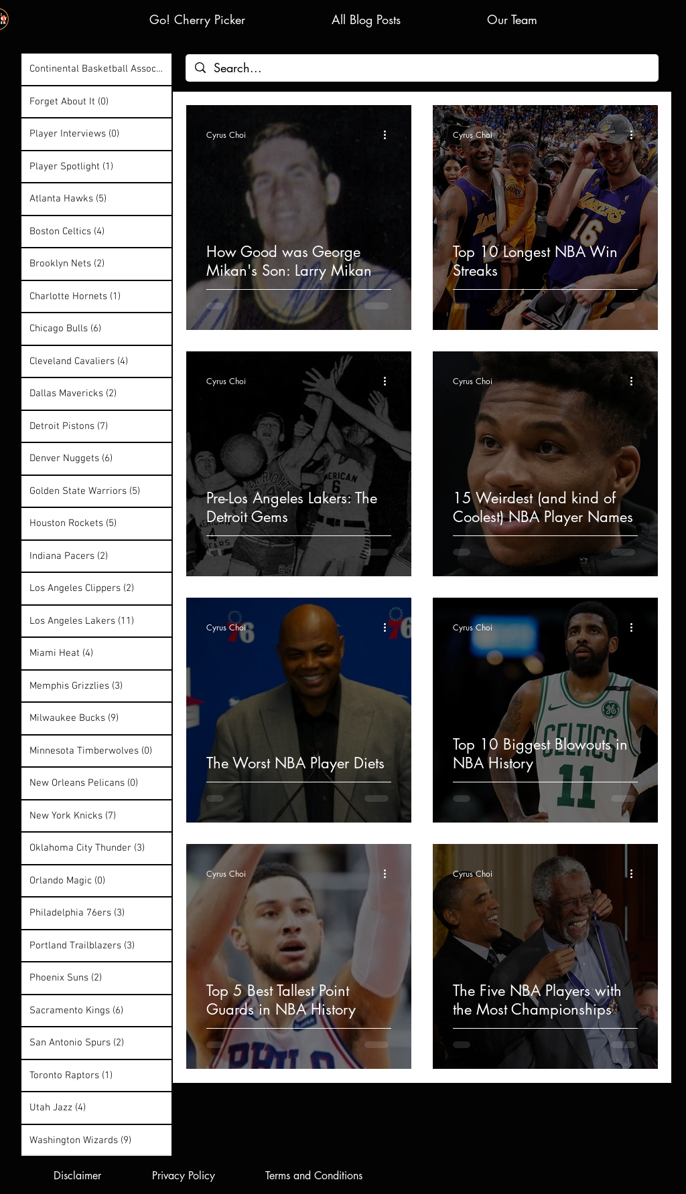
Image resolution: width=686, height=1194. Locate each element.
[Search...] (422, 68)
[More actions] (389, 134)
